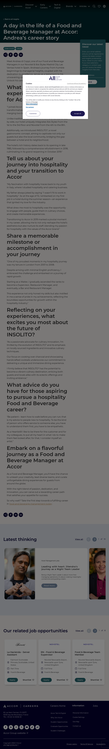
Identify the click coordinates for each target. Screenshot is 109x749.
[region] (55, 97)
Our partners (30, 107)
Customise (33, 113)
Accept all (77, 113)
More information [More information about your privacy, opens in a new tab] (31, 104)
